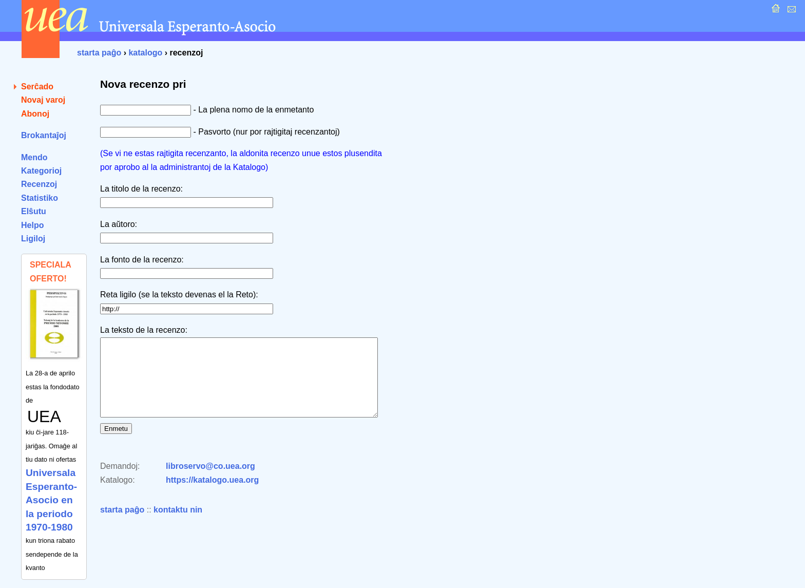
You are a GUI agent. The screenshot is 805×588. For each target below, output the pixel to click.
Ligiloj (33, 238)
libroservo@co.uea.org (210, 481)
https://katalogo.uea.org (212, 495)
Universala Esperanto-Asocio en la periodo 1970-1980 (51, 500)
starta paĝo (99, 52)
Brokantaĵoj (43, 135)
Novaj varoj (43, 100)
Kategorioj (41, 170)
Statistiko (39, 198)
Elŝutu (33, 211)
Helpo (32, 225)
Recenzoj (39, 184)
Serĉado (37, 86)
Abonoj (35, 113)
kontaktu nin (178, 525)
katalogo (145, 52)
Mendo (34, 157)
